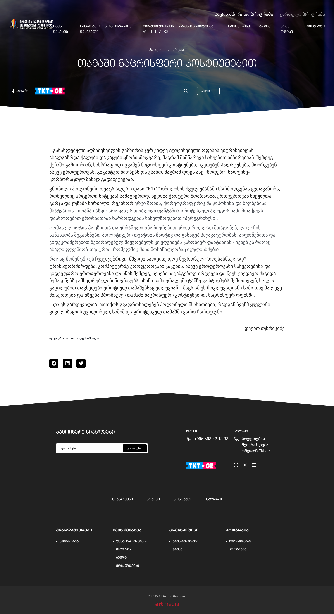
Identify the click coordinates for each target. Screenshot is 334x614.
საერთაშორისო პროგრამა (244, 14)
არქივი (266, 26)
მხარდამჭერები (74, 530)
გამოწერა (134, 448)
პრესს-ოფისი (183, 530)
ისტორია (123, 549)
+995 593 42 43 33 (211, 439)
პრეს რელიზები (185, 541)
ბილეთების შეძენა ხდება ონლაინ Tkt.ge (256, 445)
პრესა (178, 50)
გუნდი (121, 557)
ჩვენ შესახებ (127, 530)
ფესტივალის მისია (131, 541)
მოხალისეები (127, 565)
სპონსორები (239, 26)
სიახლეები (122, 499)
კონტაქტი (315, 26)
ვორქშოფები (240, 541)
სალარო (214, 499)
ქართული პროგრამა (302, 14)
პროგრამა (237, 530)
